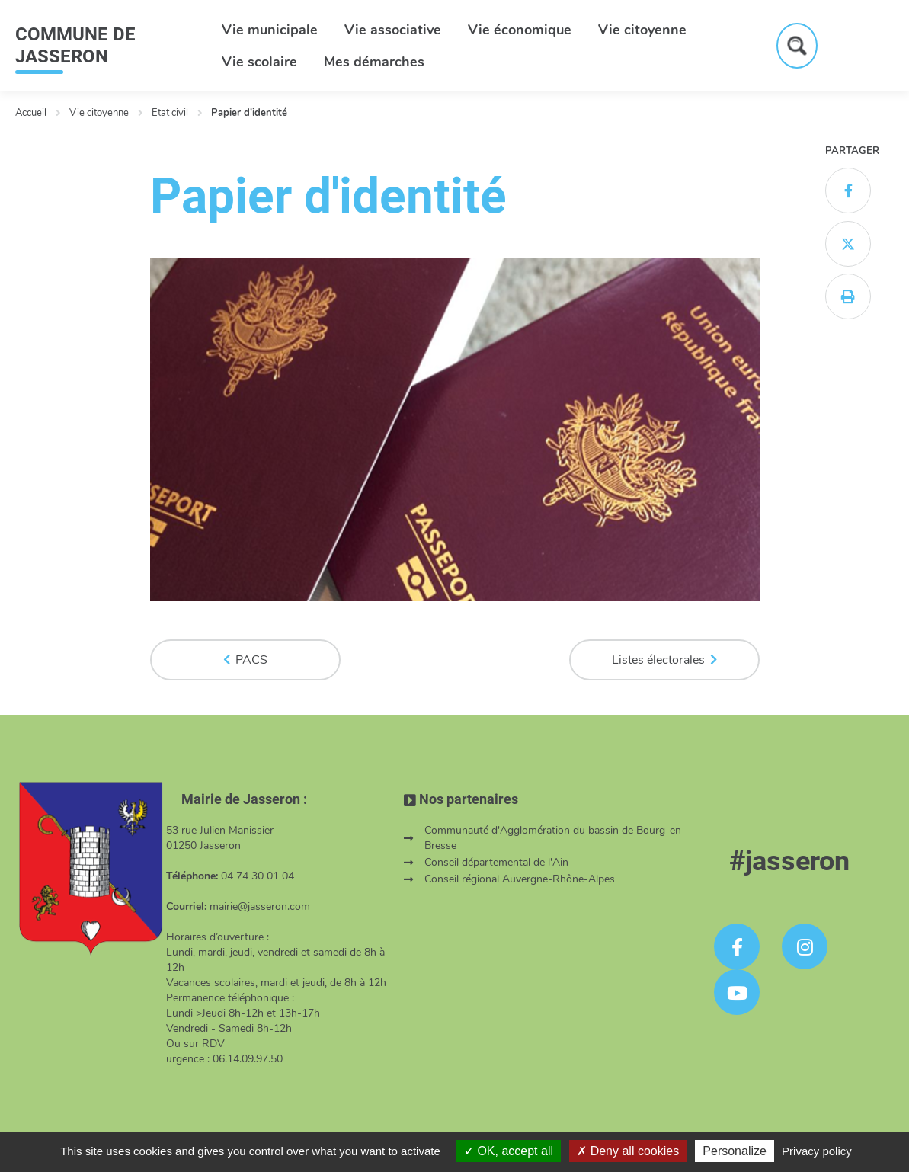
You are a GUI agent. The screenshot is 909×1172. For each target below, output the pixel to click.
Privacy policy (817, 1151)
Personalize (735, 1151)
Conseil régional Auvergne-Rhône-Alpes (519, 879)
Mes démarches (374, 61)
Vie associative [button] (392, 29)
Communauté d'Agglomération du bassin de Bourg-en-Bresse (555, 838)
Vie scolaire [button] (259, 61)
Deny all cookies (628, 1151)
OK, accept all (508, 1151)
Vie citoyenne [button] (642, 29)
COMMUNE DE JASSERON (75, 45)
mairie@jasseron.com (260, 906)
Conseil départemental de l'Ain (496, 862)
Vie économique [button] (519, 29)
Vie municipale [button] (270, 29)
